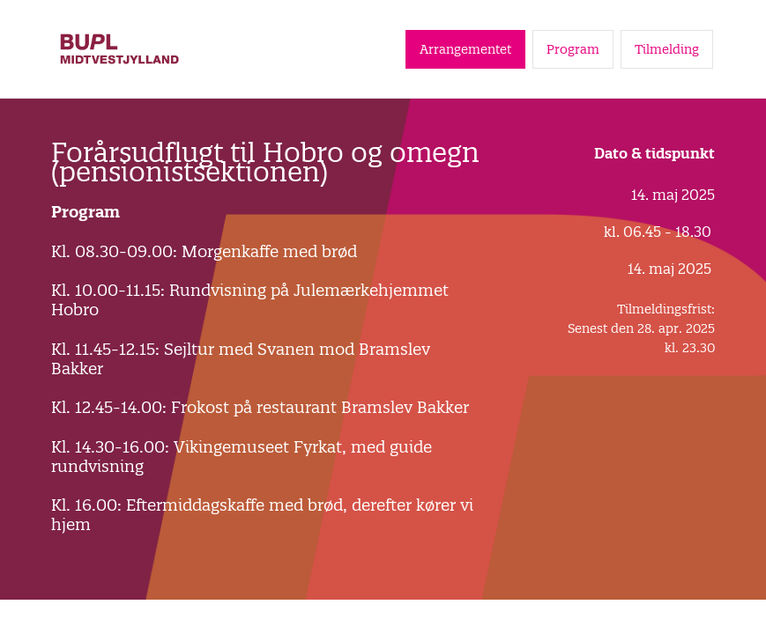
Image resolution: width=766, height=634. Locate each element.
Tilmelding (667, 49)
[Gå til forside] (119, 48)
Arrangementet (465, 49)
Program (573, 49)
